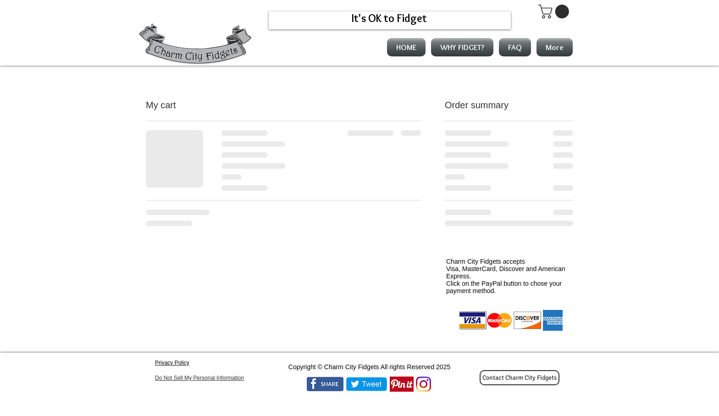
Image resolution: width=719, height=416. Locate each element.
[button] (555, 11)
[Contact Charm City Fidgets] (519, 377)
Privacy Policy (172, 363)
